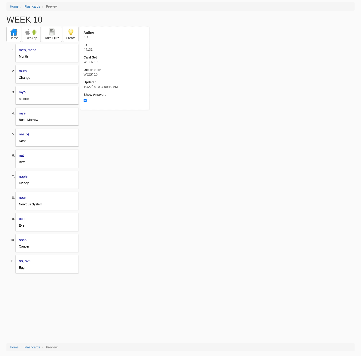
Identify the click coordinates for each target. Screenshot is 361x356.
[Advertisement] (117, 155)
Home (14, 6)
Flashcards (32, 6)
